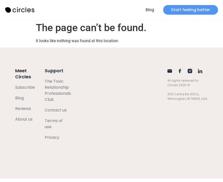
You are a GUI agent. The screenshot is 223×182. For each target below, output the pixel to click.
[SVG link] (20, 10)
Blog (149, 10)
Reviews (23, 108)
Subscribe (25, 87)
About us (24, 119)
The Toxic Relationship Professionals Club (58, 90)
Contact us (56, 110)
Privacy (52, 137)
